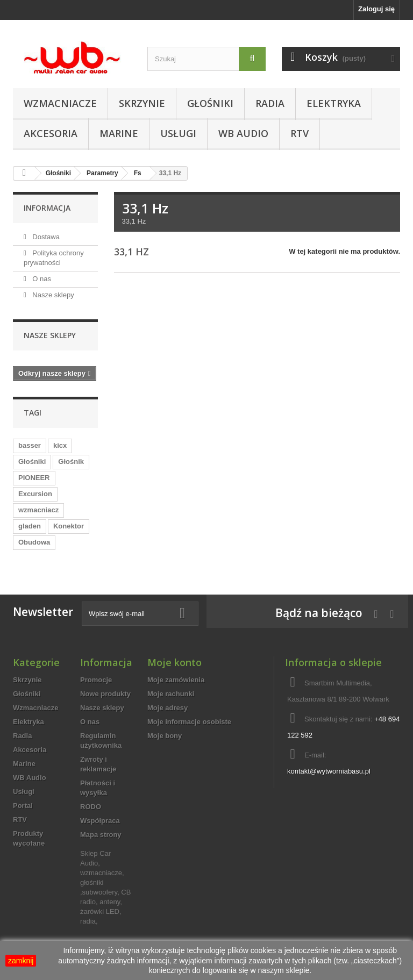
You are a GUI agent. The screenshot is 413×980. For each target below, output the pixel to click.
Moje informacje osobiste (189, 722)
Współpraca (100, 821)
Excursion (35, 494)
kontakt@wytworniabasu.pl (329, 771)
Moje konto (174, 662)
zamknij (20, 960)
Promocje (96, 680)
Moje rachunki (170, 694)
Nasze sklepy (52, 295)
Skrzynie (142, 103)
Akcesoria (50, 133)
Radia (269, 103)
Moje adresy (167, 708)
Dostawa (45, 237)
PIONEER (34, 478)
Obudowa (34, 542)
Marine (118, 133)
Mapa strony (101, 835)
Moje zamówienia (175, 680)
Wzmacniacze (60, 103)
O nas (41, 279)
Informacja (47, 208)
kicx (60, 445)
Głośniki (210, 103)
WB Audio (243, 133)
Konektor (68, 526)
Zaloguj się (376, 9)
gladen (29, 526)
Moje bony (164, 736)
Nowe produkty (105, 694)
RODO (90, 807)
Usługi (178, 133)
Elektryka (334, 103)
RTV (299, 133)
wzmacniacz (38, 510)
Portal (23, 806)
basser (29, 445)
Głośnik (71, 461)
